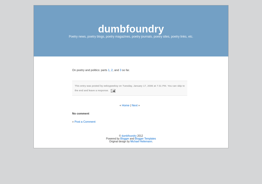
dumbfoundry (131, 28)
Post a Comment (84, 121)
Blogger (124, 138)
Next (135, 105)
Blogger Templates (145, 138)
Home (125, 105)
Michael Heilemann (141, 141)
